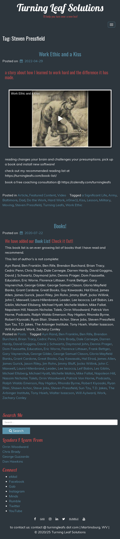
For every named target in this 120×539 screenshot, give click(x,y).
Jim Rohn (49, 363)
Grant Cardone (25, 359)
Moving (8, 205)
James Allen (106, 359)
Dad (22, 200)
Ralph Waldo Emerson (19, 383)
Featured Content (42, 195)
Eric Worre (52, 349)
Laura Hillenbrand (30, 368)
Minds (13, 496)
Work (101, 393)
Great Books (47, 359)
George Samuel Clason (70, 354)
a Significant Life (94, 195)
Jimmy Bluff (66, 363)
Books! (60, 226)
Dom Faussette (13, 349)
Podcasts (103, 378)
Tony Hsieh (39, 393)
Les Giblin (101, 368)
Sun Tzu (85, 388)
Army (112, 195)
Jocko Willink (87, 363)
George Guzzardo (15, 456)
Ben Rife (86, 334)
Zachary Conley (14, 398)
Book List (42, 241)
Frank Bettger (99, 349)
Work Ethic (73, 205)
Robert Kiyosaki (93, 383)
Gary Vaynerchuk (15, 354)
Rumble (15, 501)
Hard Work (56, 200)
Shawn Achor (21, 388)
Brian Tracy (27, 339)
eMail (13, 477)
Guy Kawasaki (69, 359)
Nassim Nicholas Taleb (19, 378)
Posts (22, 334)
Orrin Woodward (52, 378)
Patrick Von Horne (80, 378)
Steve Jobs (41, 388)
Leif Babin (85, 368)
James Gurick (12, 363)
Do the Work (36, 200)
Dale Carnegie (87, 339)
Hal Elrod (89, 359)
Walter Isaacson (61, 393)
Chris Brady (66, 339)
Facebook (16, 481)
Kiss (82, 200)
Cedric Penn (46, 339)
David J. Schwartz (50, 344)
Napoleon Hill (104, 373)
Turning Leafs (53, 205)
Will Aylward (86, 393)
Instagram (17, 491)
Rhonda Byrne (69, 383)
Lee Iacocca (67, 368)
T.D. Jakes (99, 388)
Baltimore (9, 200)
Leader (51, 368)
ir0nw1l (72, 200)
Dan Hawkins (12, 461)
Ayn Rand (49, 334)
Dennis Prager (101, 344)
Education (34, 349)
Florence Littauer (74, 349)
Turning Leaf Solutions (60, 7)
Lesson (92, 200)
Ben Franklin (68, 334)
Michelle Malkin (63, 373)
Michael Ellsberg (14, 373)
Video (61, 195)
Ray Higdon (47, 383)
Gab (12, 486)
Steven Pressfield (28, 205)
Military (105, 200)
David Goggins (24, 344)
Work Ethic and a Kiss (60, 54)
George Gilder (41, 354)
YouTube (15, 511)
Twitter (14, 506)
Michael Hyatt (39, 373)
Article (23, 195)
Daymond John (77, 344)
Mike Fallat (84, 373)
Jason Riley (32, 363)
